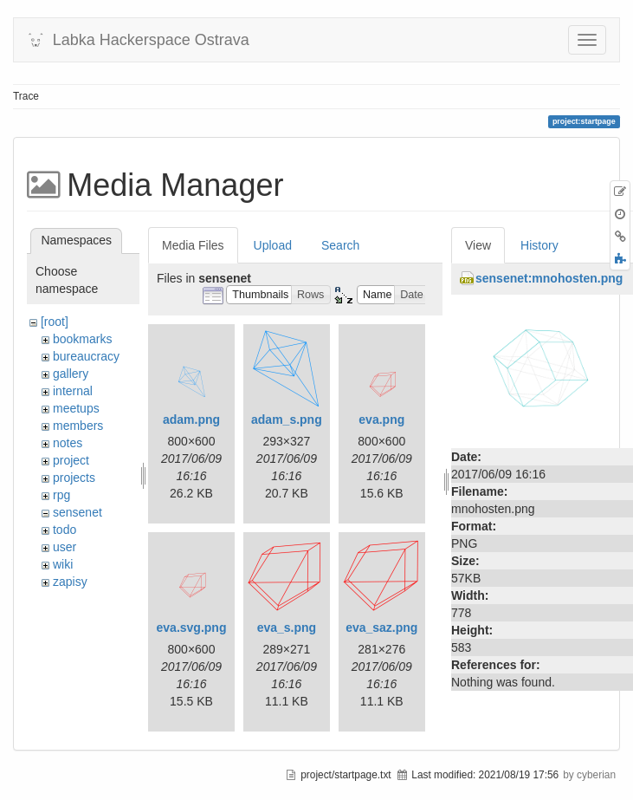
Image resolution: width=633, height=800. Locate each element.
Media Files (193, 245)
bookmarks (82, 339)
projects (74, 478)
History (539, 245)
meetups (76, 408)
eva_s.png (286, 627)
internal (73, 391)
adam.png (191, 419)
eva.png (381, 419)
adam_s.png (286, 419)
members (78, 426)
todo (64, 530)
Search (340, 245)
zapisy (70, 582)
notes (67, 443)
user (64, 547)
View (478, 245)
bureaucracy (86, 356)
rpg (61, 495)
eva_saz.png (381, 627)
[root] (54, 321)
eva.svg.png (192, 627)
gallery (70, 373)
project (71, 460)
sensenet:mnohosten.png (549, 278)
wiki (63, 564)
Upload (273, 245)
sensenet (77, 512)
